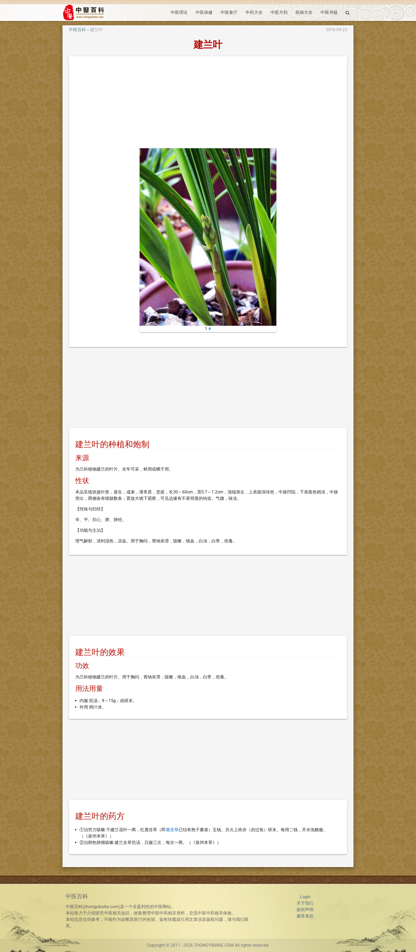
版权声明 (305, 909)
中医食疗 (229, 12)
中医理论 (179, 12)
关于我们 (305, 903)
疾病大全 (304, 12)
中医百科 (77, 29)
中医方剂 (279, 12)
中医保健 (204, 12)
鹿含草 (172, 829)
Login (305, 896)
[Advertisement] (208, 102)
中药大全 (254, 12)
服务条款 (305, 915)
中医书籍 (329, 12)
